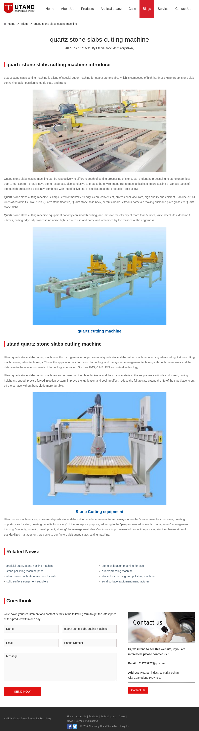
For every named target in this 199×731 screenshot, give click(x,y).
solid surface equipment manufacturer (125, 581)
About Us (67, 8)
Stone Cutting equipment (99, 511)
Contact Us (183, 8)
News (70, 721)
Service (163, 8)
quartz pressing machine (117, 571)
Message (60, 667)
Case (132, 8)
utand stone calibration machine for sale (31, 576)
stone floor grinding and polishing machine (128, 576)
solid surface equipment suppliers (27, 581)
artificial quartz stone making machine (29, 565)
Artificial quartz (111, 8)
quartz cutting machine (100, 331)
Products (87, 8)
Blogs (147, 8)
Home (50, 8)
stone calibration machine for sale (123, 565)
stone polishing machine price (24, 571)
